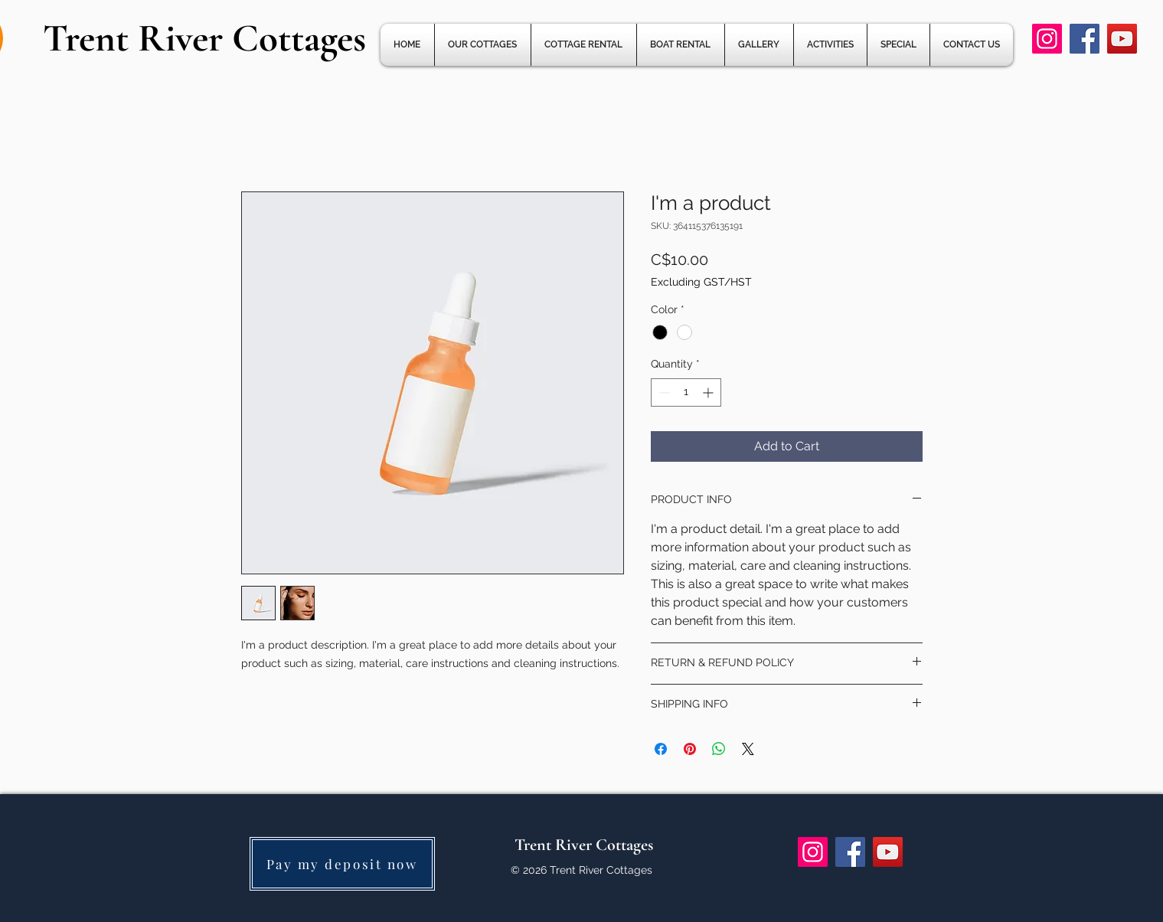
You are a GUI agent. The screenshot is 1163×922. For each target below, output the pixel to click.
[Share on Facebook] (661, 749)
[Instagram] (1047, 39)
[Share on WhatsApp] (719, 749)
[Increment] (709, 392)
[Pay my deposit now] (342, 864)
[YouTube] (1122, 39)
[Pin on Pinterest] (690, 749)
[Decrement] (662, 392)
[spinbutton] (686, 392)
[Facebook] (1084, 39)
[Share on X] (748, 749)
